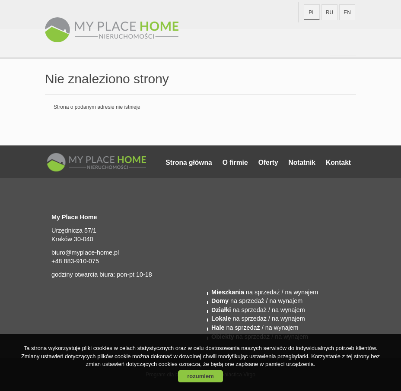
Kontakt (338, 162)
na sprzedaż (245, 292)
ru (329, 12)
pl (312, 12)
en (347, 12)
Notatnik (302, 162)
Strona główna (188, 162)
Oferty (268, 162)
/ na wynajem (299, 292)
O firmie (235, 162)
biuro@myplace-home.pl (85, 252)
